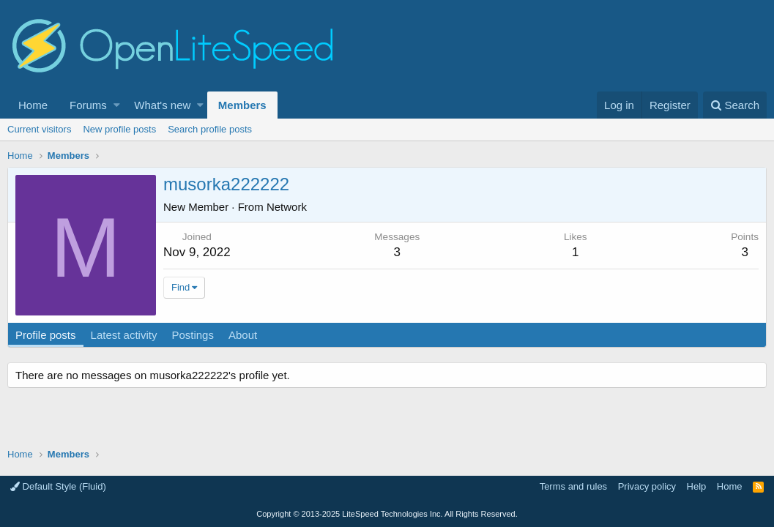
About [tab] (242, 335)
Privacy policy (647, 486)
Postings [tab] (192, 335)
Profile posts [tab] (45, 335)
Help (697, 486)
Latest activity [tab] (124, 335)
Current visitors (39, 129)
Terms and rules (573, 486)
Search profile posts (210, 129)
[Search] (735, 105)
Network (287, 207)
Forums (88, 105)
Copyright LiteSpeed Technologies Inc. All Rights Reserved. (386, 513)
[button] (117, 105)
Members (242, 105)
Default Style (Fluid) (58, 486)
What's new (162, 105)
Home (33, 105)
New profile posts (119, 129)
